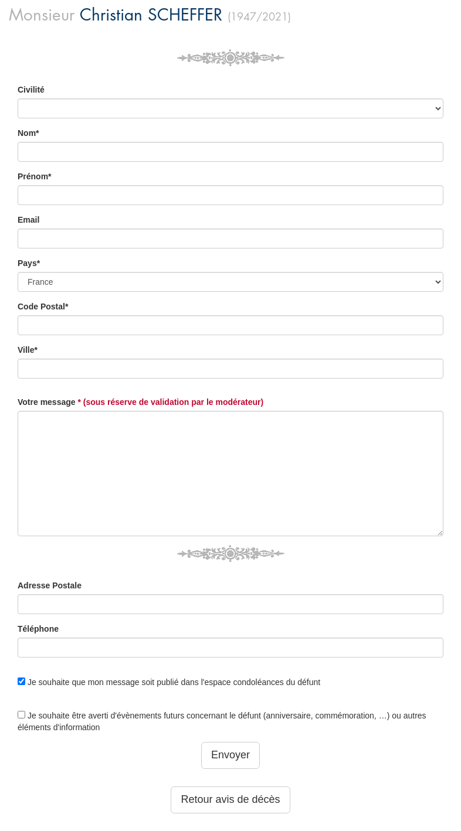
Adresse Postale (50, 585)
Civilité (31, 89)
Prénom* (35, 176)
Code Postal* (43, 306)
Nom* (28, 133)
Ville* (28, 350)
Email (28, 219)
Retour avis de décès (230, 799)
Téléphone (38, 629)
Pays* (29, 263)
